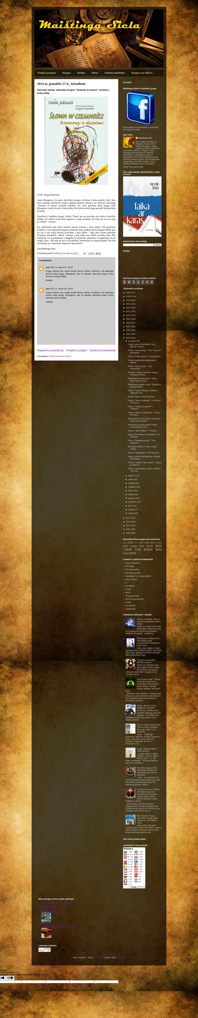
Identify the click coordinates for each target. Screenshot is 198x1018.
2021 (128, 311)
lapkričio (132, 476)
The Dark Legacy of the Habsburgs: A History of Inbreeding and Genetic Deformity (147, 771)
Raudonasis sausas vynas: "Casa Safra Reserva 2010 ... (142, 379)
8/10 (159, 549)
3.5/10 (147, 543)
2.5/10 (136, 543)
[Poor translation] (10, 978)
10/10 (130, 542)
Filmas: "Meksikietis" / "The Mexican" (143, 453)
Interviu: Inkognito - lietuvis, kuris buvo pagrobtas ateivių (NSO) (149, 621)
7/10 (138, 549)
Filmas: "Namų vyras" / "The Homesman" (140, 367)
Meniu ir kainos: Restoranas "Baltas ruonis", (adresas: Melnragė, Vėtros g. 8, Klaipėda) (149, 728)
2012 (128, 522)
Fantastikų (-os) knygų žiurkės (138, 576)
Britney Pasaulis (48, 907)
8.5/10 (148, 549)
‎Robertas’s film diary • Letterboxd (56, 903)
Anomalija (130, 566)
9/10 (133, 553)
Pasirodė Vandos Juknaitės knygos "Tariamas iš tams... (143, 373)
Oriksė (128, 602)
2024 (128, 300)
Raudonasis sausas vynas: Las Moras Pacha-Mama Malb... (144, 420)
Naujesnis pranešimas (50, 350)
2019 (128, 319)
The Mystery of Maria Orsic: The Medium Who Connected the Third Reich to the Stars (148, 641)
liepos (131, 491)
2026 (128, 293)
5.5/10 (133, 546)
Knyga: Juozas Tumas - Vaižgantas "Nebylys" (147, 706)
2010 (128, 529)
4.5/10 (159, 543)
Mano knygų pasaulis (135, 599)
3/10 (153, 542)
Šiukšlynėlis (131, 609)
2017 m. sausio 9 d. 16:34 (62, 289)
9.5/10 (126, 553)
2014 (128, 338)
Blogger (120, 957)
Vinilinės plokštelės (115, 73)
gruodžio (132, 341)
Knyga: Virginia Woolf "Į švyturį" (141, 396)
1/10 (125, 543)
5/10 (141, 546)
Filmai (95, 73)
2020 (128, 315)
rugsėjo (131, 483)
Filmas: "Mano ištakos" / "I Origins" (142, 431)
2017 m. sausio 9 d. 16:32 (62, 267)
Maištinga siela (39, 13)
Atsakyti (49, 280)
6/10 (159, 546)
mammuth (99, 957)
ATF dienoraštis (132, 569)
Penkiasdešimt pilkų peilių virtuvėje (57, 926)
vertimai (55, 271)
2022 (128, 308)
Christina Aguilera (49, 911)
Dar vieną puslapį (133, 573)
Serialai (81, 73)
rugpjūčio (132, 487)
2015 (128, 334)
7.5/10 (127, 549)
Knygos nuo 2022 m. (142, 73)
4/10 (125, 546)
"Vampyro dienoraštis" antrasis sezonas (146, 661)
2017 (128, 326)
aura (48, 267)
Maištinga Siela (145, 138)
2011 (128, 525)
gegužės (132, 498)
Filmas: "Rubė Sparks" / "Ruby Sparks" (144, 356)
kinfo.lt (128, 592)
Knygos (66, 73)
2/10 (141, 543)
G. (127, 582)
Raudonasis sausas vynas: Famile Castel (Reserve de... (142, 426)
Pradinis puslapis (47, 73)
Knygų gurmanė (132, 596)
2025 (128, 296)
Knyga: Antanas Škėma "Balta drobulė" (147, 750)
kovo (130, 506)
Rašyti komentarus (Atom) (60, 356)
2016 (128, 330)
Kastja (128, 589)
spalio (131, 479)
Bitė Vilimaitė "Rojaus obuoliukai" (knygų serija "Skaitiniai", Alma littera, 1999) (147, 819)
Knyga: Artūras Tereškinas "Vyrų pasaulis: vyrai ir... (141, 345)
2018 (128, 323)
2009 (128, 533)
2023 (128, 304)
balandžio (132, 502)
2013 (128, 518)
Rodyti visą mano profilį (133, 167)
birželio (131, 494)
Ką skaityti (130, 586)
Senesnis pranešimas (103, 350)
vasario (131, 509)
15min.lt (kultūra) (133, 563)
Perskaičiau (130, 605)
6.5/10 (149, 546)
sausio (131, 513)
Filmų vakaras (132, 579)
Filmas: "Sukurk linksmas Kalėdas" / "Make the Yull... (143, 391)
